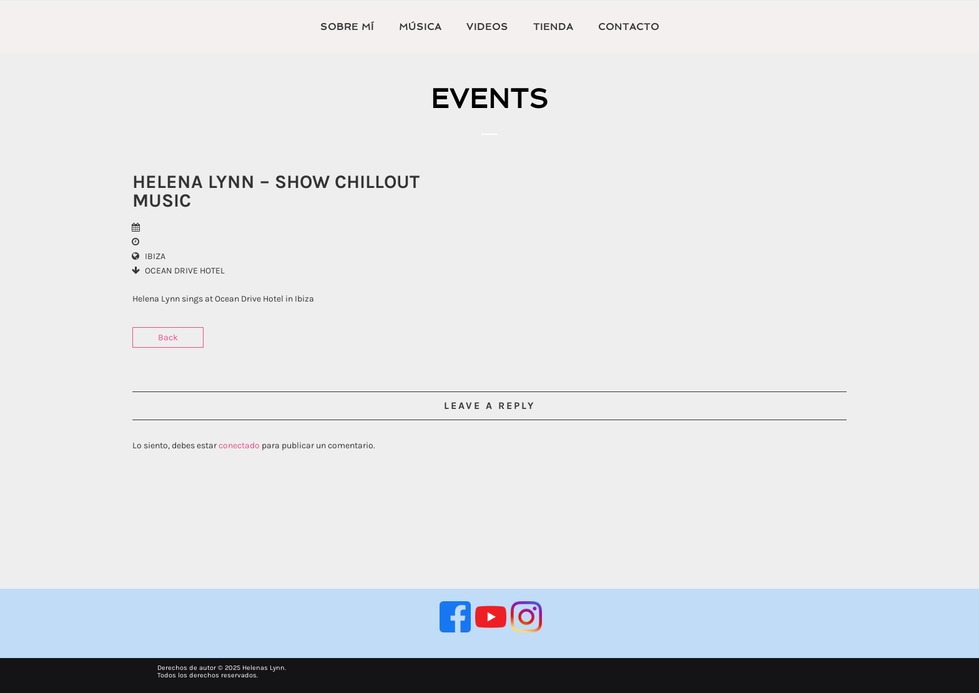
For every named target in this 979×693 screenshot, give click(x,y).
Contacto (628, 26)
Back (168, 337)
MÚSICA (420, 26)
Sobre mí (347, 26)
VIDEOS (487, 26)
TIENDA (553, 26)
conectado (239, 445)
